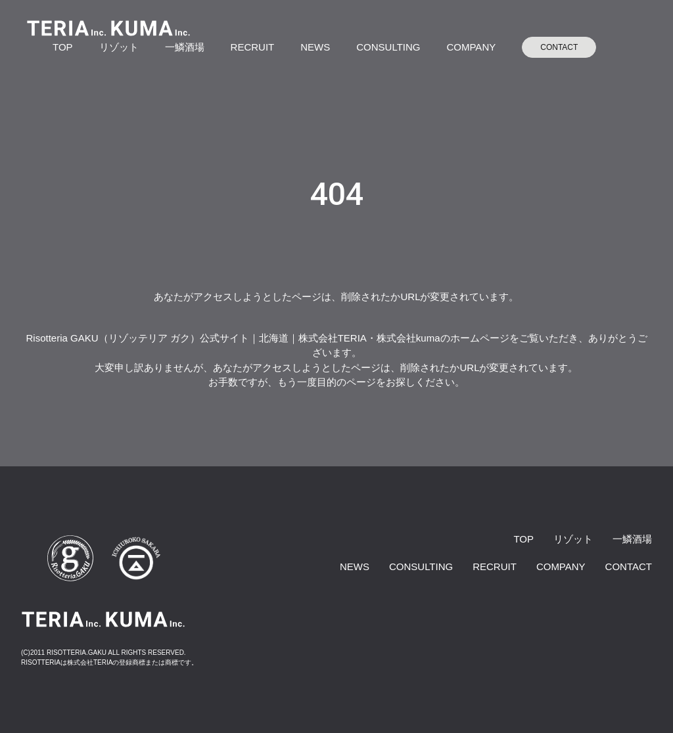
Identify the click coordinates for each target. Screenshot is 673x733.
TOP (63, 47)
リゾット (119, 47)
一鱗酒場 (184, 47)
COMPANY (471, 47)
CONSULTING (388, 47)
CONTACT (559, 47)
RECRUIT (253, 47)
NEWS (315, 47)
